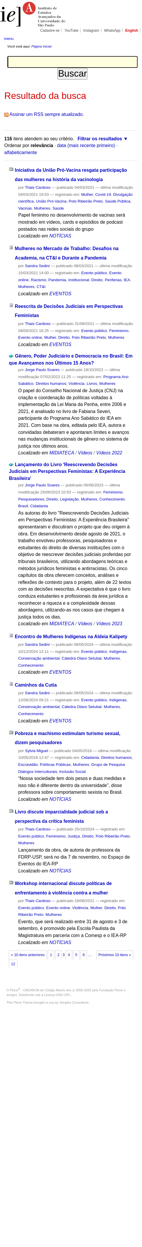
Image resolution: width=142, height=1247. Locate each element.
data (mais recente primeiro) (86, 145)
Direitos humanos (51, 383)
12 (13, 964)
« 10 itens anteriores (28, 955)
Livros (92, 383)
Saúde (58, 208)
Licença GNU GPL (57, 995)
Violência (77, 383)
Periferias (113, 280)
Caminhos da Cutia (36, 685)
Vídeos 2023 (109, 623)
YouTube (72, 30)
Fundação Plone (111, 990)
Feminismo (118, 330)
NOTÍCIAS (60, 235)
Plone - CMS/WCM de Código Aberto (37, 990)
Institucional (78, 280)
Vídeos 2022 (109, 452)
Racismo (38, 280)
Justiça (74, 836)
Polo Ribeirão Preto (86, 201)
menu (9, 38)
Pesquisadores (31, 499)
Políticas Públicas (55, 764)
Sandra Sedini (37, 266)
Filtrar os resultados (99, 138)
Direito (97, 280)
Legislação (69, 499)
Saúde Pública (117, 201)
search (132, 38)
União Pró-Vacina (51, 201)
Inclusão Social (72, 771)
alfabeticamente (20, 152)
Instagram (91, 30)
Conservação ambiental (39, 658)
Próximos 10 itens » (114, 955)
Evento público (94, 273)
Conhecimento (112, 499)
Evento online (30, 337)
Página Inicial (41, 46)
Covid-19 (103, 194)
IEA (127, 280)
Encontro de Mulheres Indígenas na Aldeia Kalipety (71, 636)
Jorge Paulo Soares (42, 370)
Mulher (87, 194)
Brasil (23, 506)
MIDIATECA (61, 452)
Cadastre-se (50, 30)
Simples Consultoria (74, 1002)
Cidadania (39, 506)
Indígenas (118, 651)
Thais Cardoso (38, 187)
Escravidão (28, 764)
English (131, 30)
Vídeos (85, 452)
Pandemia (57, 280)
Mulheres (42, 208)
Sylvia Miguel (36, 751)
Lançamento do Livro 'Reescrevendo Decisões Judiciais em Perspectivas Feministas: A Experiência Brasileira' (67, 471)
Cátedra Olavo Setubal (82, 658)
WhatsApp (112, 30)
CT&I (41, 286)
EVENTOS (60, 293)
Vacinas (25, 208)
